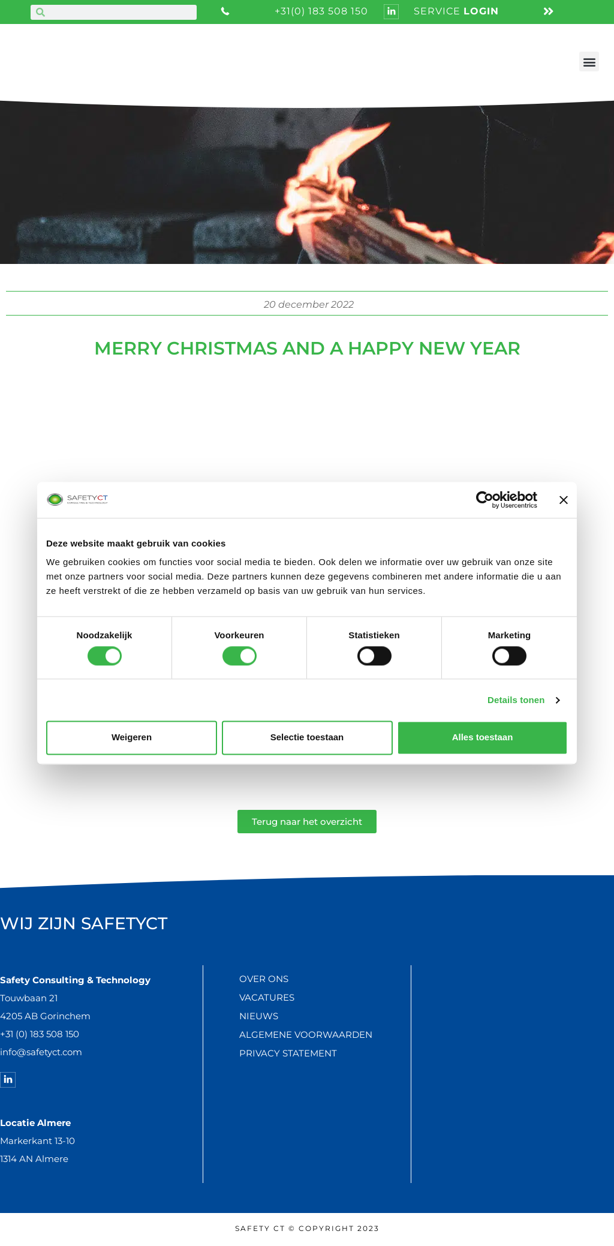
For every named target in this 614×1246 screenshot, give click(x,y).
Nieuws (258, 1016)
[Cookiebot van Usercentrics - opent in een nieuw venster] (484, 500)
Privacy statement (288, 1053)
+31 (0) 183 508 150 (39, 1034)
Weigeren (132, 737)
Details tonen (515, 700)
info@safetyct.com (41, 1052)
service (456, 11)
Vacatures (266, 997)
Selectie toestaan (307, 737)
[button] (589, 61)
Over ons (263, 978)
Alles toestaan (482, 737)
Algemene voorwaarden (305, 1034)
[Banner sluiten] (563, 500)
